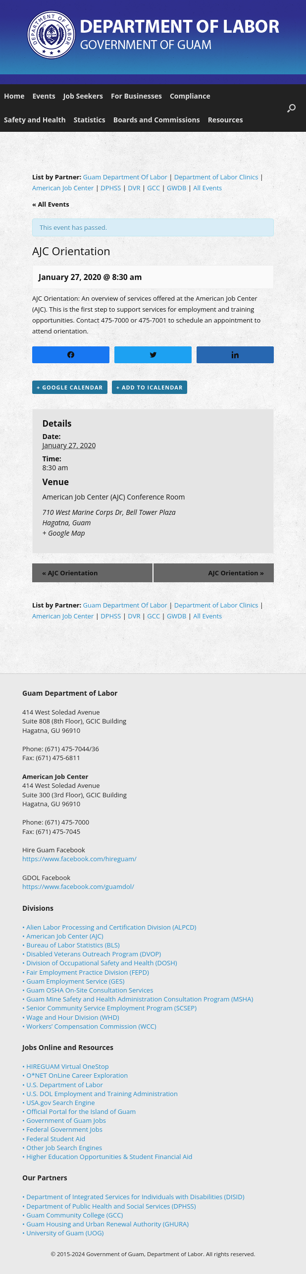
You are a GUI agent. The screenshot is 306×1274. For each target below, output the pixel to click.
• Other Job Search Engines (62, 1147)
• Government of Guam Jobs (64, 1120)
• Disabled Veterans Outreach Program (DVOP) (91, 953)
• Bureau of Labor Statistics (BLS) (71, 945)
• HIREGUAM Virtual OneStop (65, 1066)
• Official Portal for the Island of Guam (79, 1111)
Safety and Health (35, 119)
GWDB (176, 187)
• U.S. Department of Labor (62, 1084)
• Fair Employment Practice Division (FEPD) (85, 972)
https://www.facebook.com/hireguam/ (79, 858)
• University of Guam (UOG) (62, 1232)
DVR (134, 187)
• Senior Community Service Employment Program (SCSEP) (109, 1007)
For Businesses (136, 96)
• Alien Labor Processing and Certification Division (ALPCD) (109, 927)
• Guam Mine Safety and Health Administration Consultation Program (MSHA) (137, 999)
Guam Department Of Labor (125, 176)
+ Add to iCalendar (149, 387)
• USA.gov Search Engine (58, 1102)
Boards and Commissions (156, 119)
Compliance (190, 96)
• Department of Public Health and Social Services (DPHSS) (109, 1206)
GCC (153, 187)
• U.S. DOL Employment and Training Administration (100, 1093)
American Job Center (63, 187)
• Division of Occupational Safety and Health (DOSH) (99, 962)
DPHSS (111, 187)
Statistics (89, 119)
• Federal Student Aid (53, 1138)
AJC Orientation (70, 572)
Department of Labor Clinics (216, 176)
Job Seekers (83, 96)
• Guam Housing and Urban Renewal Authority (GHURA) (105, 1223)
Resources (225, 119)
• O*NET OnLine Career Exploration (75, 1075)
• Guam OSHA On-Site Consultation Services (87, 990)
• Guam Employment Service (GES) (73, 981)
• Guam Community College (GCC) (72, 1215)
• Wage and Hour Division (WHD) (70, 1017)
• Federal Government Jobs (62, 1129)
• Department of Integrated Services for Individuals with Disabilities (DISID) (133, 1196)
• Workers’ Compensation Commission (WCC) (89, 1026)
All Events (207, 187)
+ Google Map (63, 533)
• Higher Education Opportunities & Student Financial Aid (107, 1156)
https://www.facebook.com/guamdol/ (78, 886)
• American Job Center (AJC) (62, 936)
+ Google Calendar (70, 387)
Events (43, 96)
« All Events (50, 204)
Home (14, 96)
